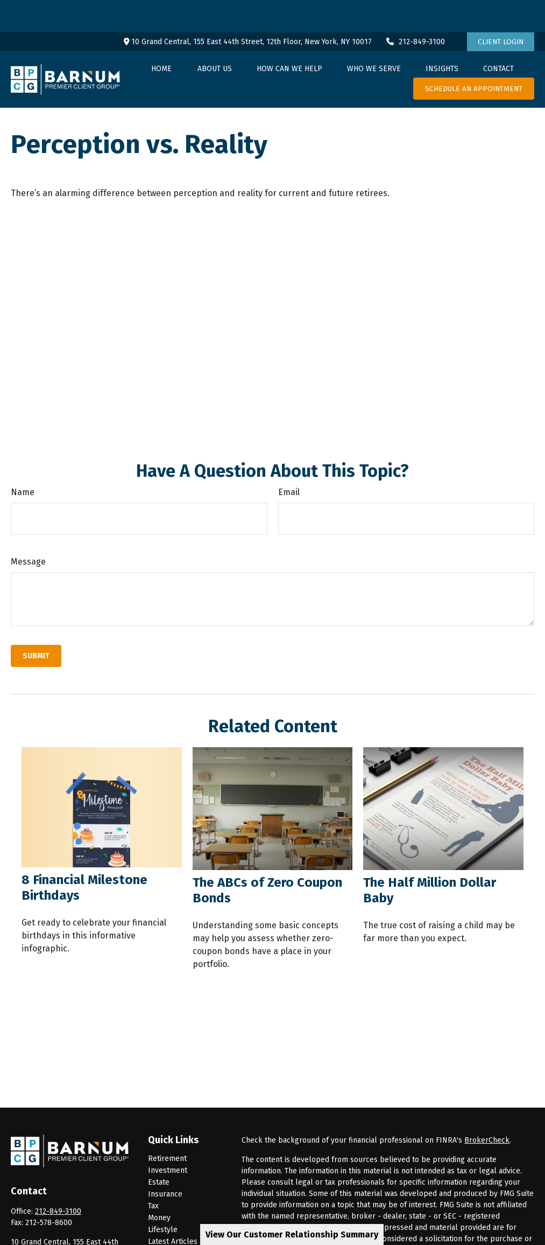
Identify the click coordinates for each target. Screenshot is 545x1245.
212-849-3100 (415, 9)
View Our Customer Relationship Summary (292, 1234)
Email (289, 460)
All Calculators (173, 1232)
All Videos (165, 1221)
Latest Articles (172, 1209)
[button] (161, 36)
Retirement (167, 1126)
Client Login (500, 9)
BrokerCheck (486, 1107)
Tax (153, 1173)
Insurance (165, 1161)
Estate (158, 1149)
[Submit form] (36, 624)
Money (159, 1185)
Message (28, 529)
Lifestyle (163, 1197)
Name (22, 460)
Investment (167, 1138)
